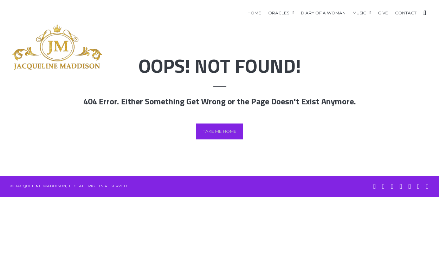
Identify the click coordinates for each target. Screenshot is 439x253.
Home (254, 12)
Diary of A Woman (323, 12)
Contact (406, 12)
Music (359, 12)
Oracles (278, 12)
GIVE (383, 12)
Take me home (220, 131)
